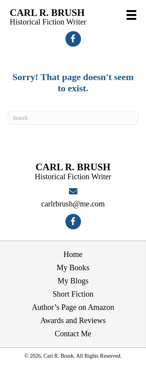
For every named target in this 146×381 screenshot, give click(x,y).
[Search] (73, 118)
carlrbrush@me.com (73, 203)
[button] (73, 39)
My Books (73, 267)
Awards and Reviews (73, 320)
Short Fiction (73, 294)
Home (73, 254)
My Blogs (73, 280)
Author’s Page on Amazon (73, 307)
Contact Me (73, 333)
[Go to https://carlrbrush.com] (48, 16)
